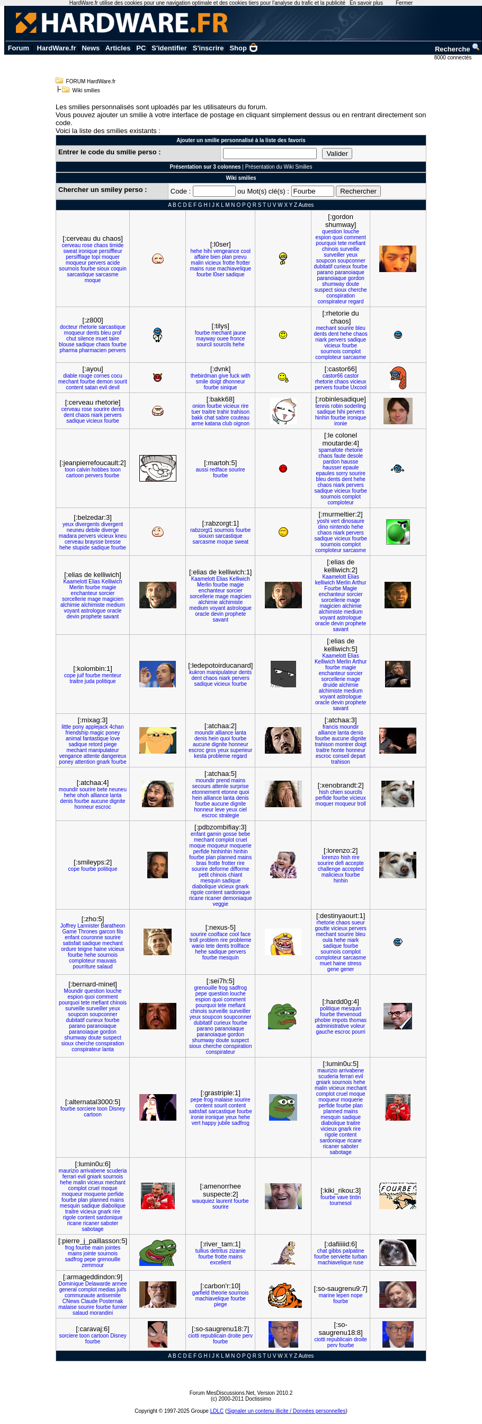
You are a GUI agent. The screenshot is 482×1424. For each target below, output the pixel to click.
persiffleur (110, 251)
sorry (341, 473)
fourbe (88, 269)
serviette (341, 1257)
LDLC (217, 1411)
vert (335, 521)
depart (358, 756)
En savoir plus (366, 3)
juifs (122, 1289)
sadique (235, 274)
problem (209, 940)
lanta (240, 733)
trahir (223, 412)
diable (70, 376)
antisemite (109, 1295)
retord (95, 744)
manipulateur (222, 672)
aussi (202, 470)
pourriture (84, 966)
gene (333, 969)
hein (214, 738)
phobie (323, 1020)
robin (337, 406)
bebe (244, 834)
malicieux (333, 875)
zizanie (237, 1251)
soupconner (351, 261)
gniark (323, 1082)
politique (105, 681)
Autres (306, 205)
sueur (358, 922)
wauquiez (203, 1201)
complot (351, 351)
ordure (68, 949)
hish (323, 792)
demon (104, 382)
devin (73, 616)
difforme (239, 869)
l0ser (219, 274)
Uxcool (359, 387)
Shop (243, 48)
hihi (208, 251)
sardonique (237, 892)
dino (323, 527)
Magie (350, 588)
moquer (111, 257)
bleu (106, 333)
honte (337, 750)
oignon (241, 423)
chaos (101, 245)
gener (347, 969)
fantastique (96, 738)
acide (113, 263)
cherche (357, 290)
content (74, 387)
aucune (201, 744)
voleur (358, 1026)
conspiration (340, 296)
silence (86, 339)
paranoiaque (349, 272)
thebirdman (204, 376)
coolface (218, 934)
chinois (330, 249)
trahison (239, 412)
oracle (114, 611)
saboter (349, 1146)
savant (111, 616)
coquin (118, 269)
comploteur (328, 357)
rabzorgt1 (201, 530)
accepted (353, 869)
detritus (219, 1251)
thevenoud (348, 1014)
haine (100, 949)
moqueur (76, 263)
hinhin (322, 418)
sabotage (341, 1152)
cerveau (71, 245)
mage (94, 599)
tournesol (341, 1203)
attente (92, 756)
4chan (116, 727)
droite (234, 1336)
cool (246, 251)
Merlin (76, 587)
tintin (355, 1197)
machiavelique (234, 269)
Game (70, 931)
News (91, 48)
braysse (94, 542)
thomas (358, 1020)
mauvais (107, 961)
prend (223, 780)
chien (336, 792)
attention (85, 762)
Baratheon (113, 926)
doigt (215, 382)
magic (97, 733)
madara (68, 536)
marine (327, 1295)
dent (333, 334)
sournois (69, 269)
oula (328, 940)
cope (70, 675)
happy (209, 1123)
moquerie (240, 846)
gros (211, 750)
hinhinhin (221, 851)
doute (352, 284)
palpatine (353, 1251)
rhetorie (88, 327)
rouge (86, 376)
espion (323, 237)
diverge (110, 530)
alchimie (70, 605)
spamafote (330, 450)
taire (114, 339)
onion (198, 406)
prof (116, 333)
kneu (121, 536)
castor (351, 376)
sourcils (222, 344)
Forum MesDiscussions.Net (222, 1393)
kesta (200, 756)
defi (339, 863)
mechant (221, 333)
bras (202, 863)
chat (209, 418)
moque (93, 280)
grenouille (205, 988)
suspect (324, 290)
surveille (350, 249)
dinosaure (352, 521)
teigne (85, 949)
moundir (204, 733)
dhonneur (233, 382)
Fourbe (332, 588)
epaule (351, 467)
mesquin (210, 881)
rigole (197, 892)
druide (330, 685)
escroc (196, 750)
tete (342, 243)
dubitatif (323, 266)
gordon (356, 278)
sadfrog (238, 988)
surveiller (334, 255)
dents (92, 333)
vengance (70, 756)
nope (356, 1295)
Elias (94, 581)
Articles (118, 48)
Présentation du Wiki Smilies (279, 167)
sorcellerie (74, 599)
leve (220, 810)
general (68, 1289)
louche (351, 231)
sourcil (204, 344)
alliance (225, 733)
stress (354, 963)
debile (93, 530)
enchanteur (84, 593)
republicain (213, 1336)
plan (227, 257)
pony (78, 727)
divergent (112, 524)
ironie (340, 423)
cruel (241, 840)
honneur (238, 744)
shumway (333, 284)
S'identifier (169, 48)
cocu (116, 376)
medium (116, 605)
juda (90, 681)
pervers (96, 263)
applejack (96, 727)
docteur (68, 327)
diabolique (204, 886)
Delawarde (98, 1284)
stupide (81, 548)
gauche (324, 1032)
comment (355, 237)
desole (355, 456)
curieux (342, 266)
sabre (222, 418)
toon (70, 470)
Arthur (359, 583)
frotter (243, 263)
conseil (341, 756)
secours (201, 786)
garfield (201, 1293)
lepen (342, 1295)
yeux (352, 255)
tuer (195, 412)
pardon (331, 462)
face (245, 934)
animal (73, 738)
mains (197, 269)
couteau (239, 418)
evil (103, 387)
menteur (111, 675)
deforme (219, 869)
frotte (228, 263)
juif (80, 675)
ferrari (346, 1076)
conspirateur (332, 301)
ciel (243, 810)
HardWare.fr (56, 48)
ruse (211, 269)
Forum (18, 48)
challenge (329, 869)
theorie (219, 1293)
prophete (91, 616)
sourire (346, 328)
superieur (241, 750)
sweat (70, 251)
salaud (104, 966)
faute (340, 456)
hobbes (100, 470)
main (98, 1248)
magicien (112, 599)
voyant (71, 611)
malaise (224, 1100)
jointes (112, 1248)
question (332, 231)
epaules (325, 473)
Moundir (73, 991)
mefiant (356, 243)
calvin (83, 470)
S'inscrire (208, 48)
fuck (234, 376)
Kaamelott (75, 581)
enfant (198, 834)
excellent (220, 1262)
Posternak (111, 1301)
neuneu (75, 530)
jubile (224, 1123)
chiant (235, 875)
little (66, 727)
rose (87, 245)
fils (120, 931)
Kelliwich (112, 581)
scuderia (328, 1076)
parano (325, 272)
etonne (229, 792)
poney (112, 733)
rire (244, 406)
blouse (66, 344)
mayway (206, 339)
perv (248, 1336)
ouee (223, 339)
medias (107, 1289)
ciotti (193, 1336)
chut (71, 339)
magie (109, 587)
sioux (103, 269)
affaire (201, 257)
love (115, 738)
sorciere (86, 1109)
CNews (71, 1301)
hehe (196, 251)
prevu (240, 257)
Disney (117, 1109)
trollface (239, 946)
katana (213, 423)
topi (96, 257)
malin (197, 263)
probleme (219, 756)
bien (215, 257)
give (223, 376)
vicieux (213, 263)
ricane (196, 898)
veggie (220, 904)
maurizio (327, 1070)
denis (200, 738)
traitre (209, 412)
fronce (237, 339)
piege (110, 744)
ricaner (213, 898)
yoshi (323, 521)
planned (226, 857)
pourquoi (326, 243)
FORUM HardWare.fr (91, 81)
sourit (120, 382)
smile (202, 382)
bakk (197, 418)
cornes (102, 376)
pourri (358, 1032)
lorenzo (331, 857)
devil (114, 387)
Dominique (71, 1284)
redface (218, 470)
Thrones (87, 931)
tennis (323, 406)
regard (356, 301)
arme (197, 423)
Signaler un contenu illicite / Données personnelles (286, 1411)
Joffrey (68, 926)
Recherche (457, 49)
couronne (92, 937)
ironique (87, 251)
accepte (354, 863)
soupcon (326, 261)
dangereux (113, 756)
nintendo (339, 527)
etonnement (206, 792)
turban (359, 1257)
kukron (197, 672)
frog (223, 988)
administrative (332, 1026)
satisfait (72, 943)
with (246, 376)
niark (321, 340)
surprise (239, 786)
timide (117, 245)
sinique (228, 387)
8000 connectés (453, 57)
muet (102, 339)
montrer (344, 744)
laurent (224, 1201)
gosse (230, 834)
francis (330, 727)
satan (91, 387)
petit (204, 875)
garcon (107, 931)
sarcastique (80, 274)
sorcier (106, 593)
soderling (355, 406)
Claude (89, 1301)
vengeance (226, 251)
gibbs (334, 1251)
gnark (103, 762)
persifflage (78, 257)
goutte (322, 928)
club (227, 423)
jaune (239, 333)
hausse (349, 462)
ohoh (83, 795)
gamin (214, 834)
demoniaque (237, 898)
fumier (119, 1307)
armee (119, 1284)
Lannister (88, 926)
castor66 (333, 376)
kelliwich (325, 583)
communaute (80, 1295)
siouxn (206, 536)
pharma (68, 350)
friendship (77, 733)
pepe (201, 994)
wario (198, 946)
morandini (101, 1313)
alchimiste (92, 605)
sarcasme (106, 274)
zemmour (93, 1265)
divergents (87, 524)
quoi (338, 237)
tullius (202, 1251)
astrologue (93, 611)
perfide (324, 798)
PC (141, 48)
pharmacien (92, 350)
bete (102, 789)
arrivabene (351, 1070)
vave (342, 1197)
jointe (90, 1253)
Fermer (404, 3)
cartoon (75, 475)
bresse (113, 542)
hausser (332, 467)
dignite (219, 744)
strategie (229, 815)
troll (362, 804)
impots (339, 1020)
